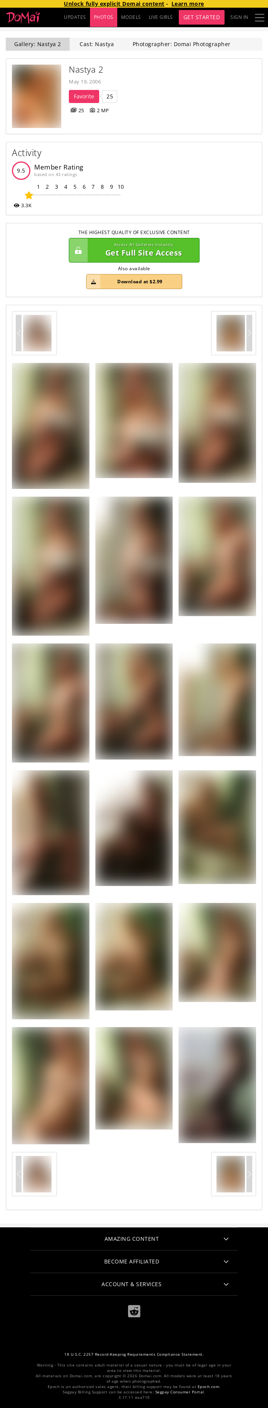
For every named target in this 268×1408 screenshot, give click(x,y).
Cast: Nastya (97, 44)
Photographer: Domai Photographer (182, 44)
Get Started (201, 17)
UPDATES (75, 17)
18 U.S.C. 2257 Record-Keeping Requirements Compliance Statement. (134, 1354)
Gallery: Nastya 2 (37, 44)
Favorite (84, 96)
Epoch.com (209, 1386)
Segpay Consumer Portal (179, 1392)
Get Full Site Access (132, 250)
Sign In (239, 17)
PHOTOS (103, 17)
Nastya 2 (86, 69)
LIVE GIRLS (161, 17)
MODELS (131, 17)
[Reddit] (134, 1311)
